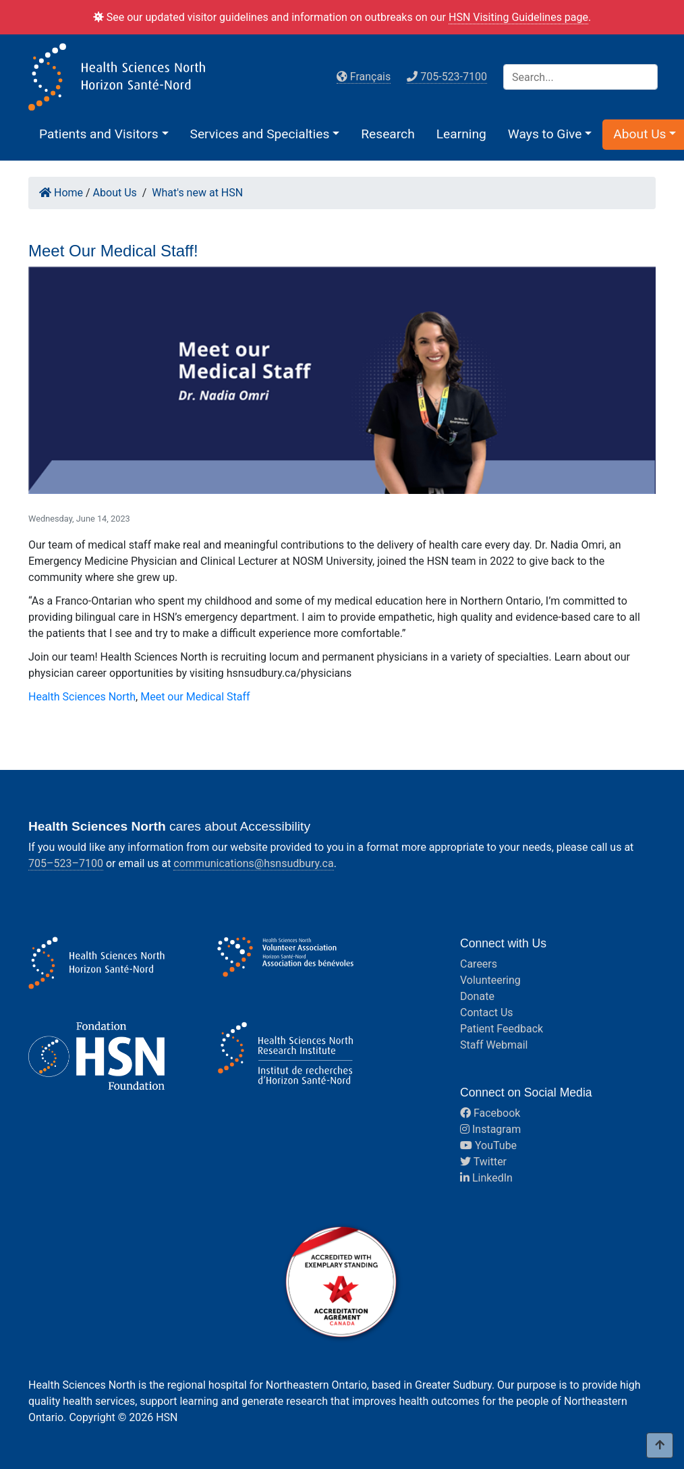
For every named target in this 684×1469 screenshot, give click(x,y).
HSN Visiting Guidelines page (518, 17)
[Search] (580, 77)
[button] (104, 134)
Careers (478, 964)
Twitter (483, 1161)
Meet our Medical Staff (195, 696)
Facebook (490, 1113)
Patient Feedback (501, 1028)
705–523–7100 (65, 863)
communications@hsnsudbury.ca (253, 863)
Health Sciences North (82, 696)
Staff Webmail (494, 1044)
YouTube (488, 1145)
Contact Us (486, 1012)
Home (61, 192)
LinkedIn (486, 1177)
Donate (477, 996)
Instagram (490, 1129)
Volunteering (490, 980)
